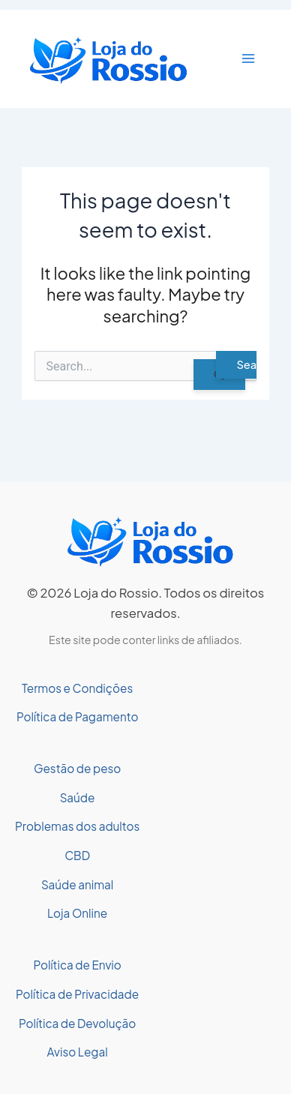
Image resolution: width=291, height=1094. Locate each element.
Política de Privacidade (77, 994)
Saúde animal (77, 884)
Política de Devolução (77, 1023)
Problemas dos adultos (77, 826)
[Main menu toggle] (248, 58)
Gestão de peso (77, 768)
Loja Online (77, 913)
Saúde (77, 797)
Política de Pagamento (77, 716)
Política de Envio (77, 965)
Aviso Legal (77, 1052)
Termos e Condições (77, 688)
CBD (77, 855)
